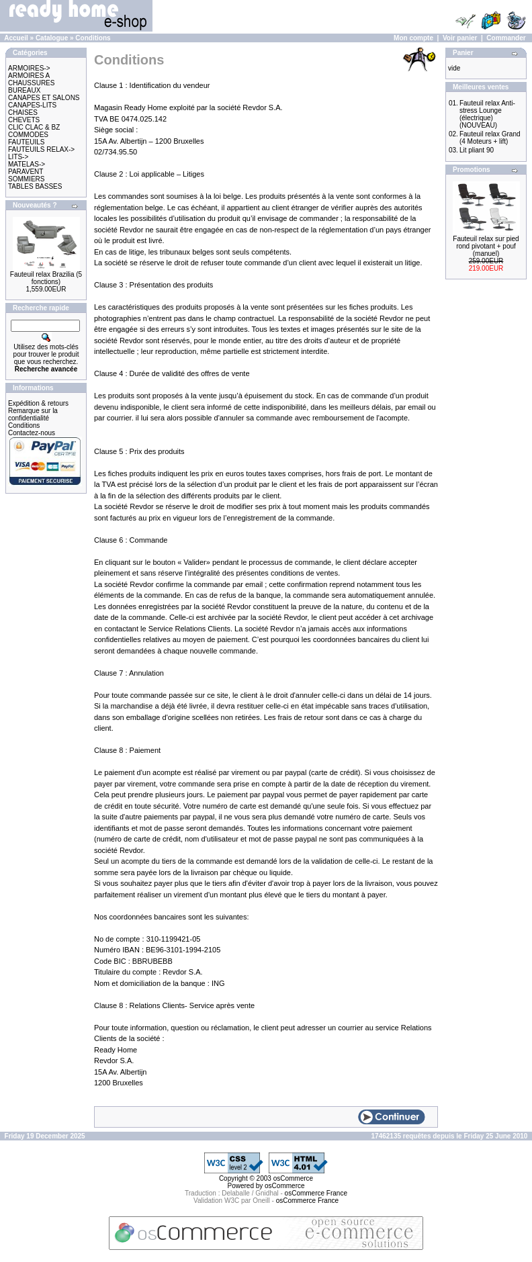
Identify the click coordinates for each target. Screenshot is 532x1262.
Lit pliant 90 (476, 150)
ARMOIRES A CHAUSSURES (31, 79)
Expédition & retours (38, 403)
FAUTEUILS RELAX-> (41, 149)
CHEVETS (24, 120)
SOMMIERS (26, 179)
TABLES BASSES (35, 186)
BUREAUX (24, 90)
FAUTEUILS (26, 142)
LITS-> (18, 157)
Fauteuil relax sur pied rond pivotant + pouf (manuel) (486, 246)
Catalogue (52, 38)
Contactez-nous (31, 433)
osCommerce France (316, 1193)
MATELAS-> (26, 164)
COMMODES (28, 134)
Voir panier (460, 38)
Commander (505, 38)
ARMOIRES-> (29, 68)
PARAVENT (25, 171)
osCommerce (293, 1178)
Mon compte (413, 38)
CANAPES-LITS (32, 105)
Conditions (92, 38)
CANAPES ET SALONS (44, 97)
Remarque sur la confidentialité (33, 414)
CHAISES (23, 112)
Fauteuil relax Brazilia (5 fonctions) (46, 278)
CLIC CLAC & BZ (34, 127)
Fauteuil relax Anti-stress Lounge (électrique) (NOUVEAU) (487, 114)
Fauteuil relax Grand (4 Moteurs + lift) (490, 137)
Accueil (16, 38)
